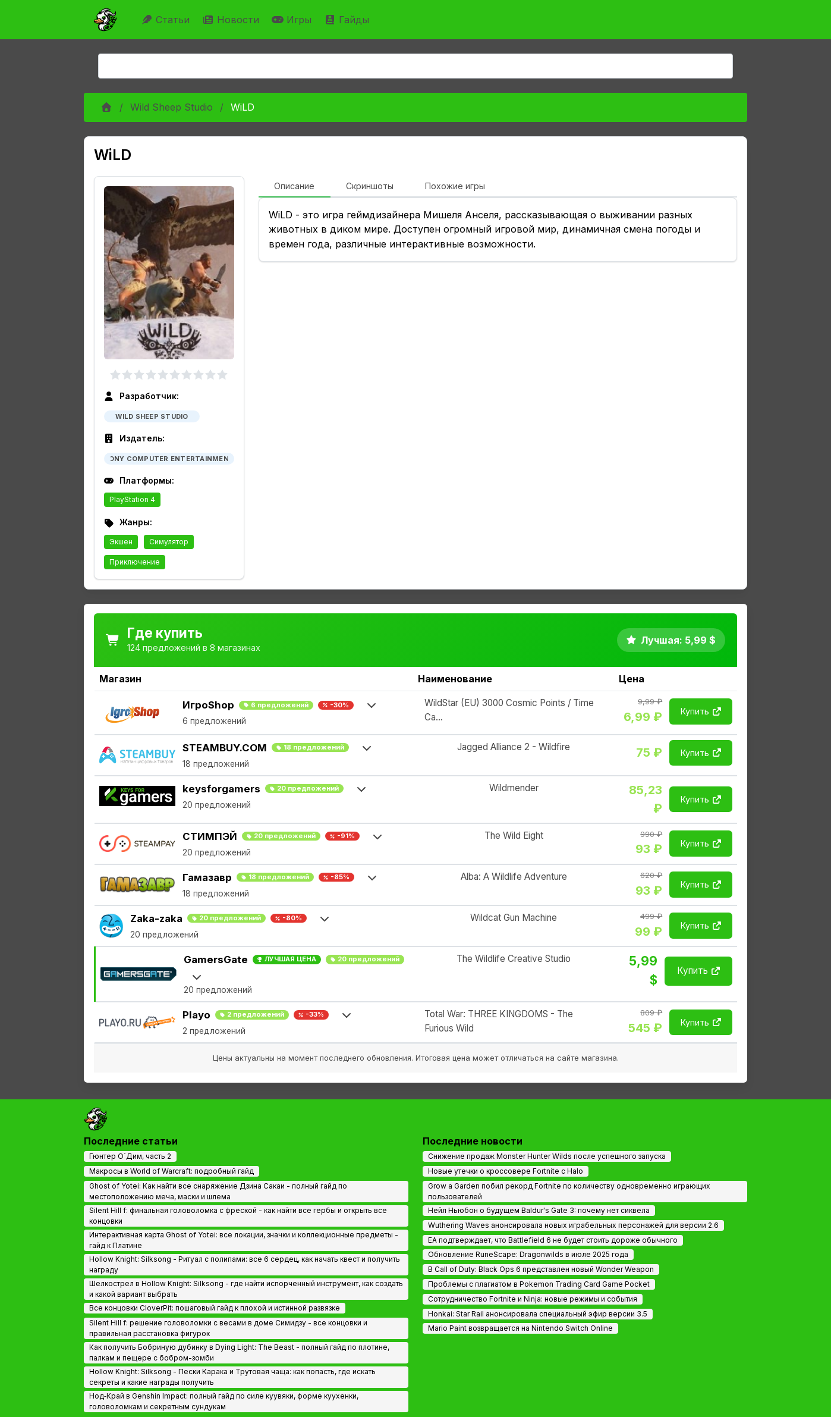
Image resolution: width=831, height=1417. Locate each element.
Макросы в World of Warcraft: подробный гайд (171, 1171)
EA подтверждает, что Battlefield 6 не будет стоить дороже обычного (553, 1240)
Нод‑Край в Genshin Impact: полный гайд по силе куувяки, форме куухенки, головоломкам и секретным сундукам (223, 1401)
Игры (293, 20)
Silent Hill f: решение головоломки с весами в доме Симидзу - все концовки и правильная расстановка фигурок (228, 1328)
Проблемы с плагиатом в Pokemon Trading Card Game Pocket (539, 1284)
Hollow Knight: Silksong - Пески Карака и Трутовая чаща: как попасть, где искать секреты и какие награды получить (232, 1377)
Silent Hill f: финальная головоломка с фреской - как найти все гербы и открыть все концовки (238, 1215)
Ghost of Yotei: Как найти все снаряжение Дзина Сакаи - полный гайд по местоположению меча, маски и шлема (218, 1191)
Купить (701, 711)
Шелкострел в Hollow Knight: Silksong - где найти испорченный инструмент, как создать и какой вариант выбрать (246, 1289)
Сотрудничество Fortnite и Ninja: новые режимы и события (532, 1298)
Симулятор (168, 541)
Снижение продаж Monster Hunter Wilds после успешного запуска (547, 1156)
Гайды (348, 20)
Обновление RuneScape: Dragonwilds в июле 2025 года (528, 1254)
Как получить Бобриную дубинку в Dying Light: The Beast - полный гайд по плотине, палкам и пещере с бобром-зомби (239, 1352)
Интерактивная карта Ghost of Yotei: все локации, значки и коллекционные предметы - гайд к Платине (243, 1240)
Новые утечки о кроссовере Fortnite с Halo (505, 1171)
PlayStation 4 (132, 499)
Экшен (121, 541)
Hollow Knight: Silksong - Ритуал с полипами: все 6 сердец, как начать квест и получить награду (244, 1264)
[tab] (294, 186)
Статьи (167, 20)
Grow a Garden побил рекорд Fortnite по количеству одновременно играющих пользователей (569, 1191)
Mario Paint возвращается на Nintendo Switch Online (520, 1328)
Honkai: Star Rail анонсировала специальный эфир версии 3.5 (537, 1313)
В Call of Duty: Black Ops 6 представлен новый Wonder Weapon (541, 1269)
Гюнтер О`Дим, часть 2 (130, 1156)
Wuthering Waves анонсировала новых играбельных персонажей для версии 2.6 (573, 1225)
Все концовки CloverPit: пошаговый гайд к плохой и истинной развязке (214, 1307)
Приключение (134, 561)
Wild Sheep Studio (171, 107)
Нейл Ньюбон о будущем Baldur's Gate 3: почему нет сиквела (539, 1210)
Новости (232, 20)
